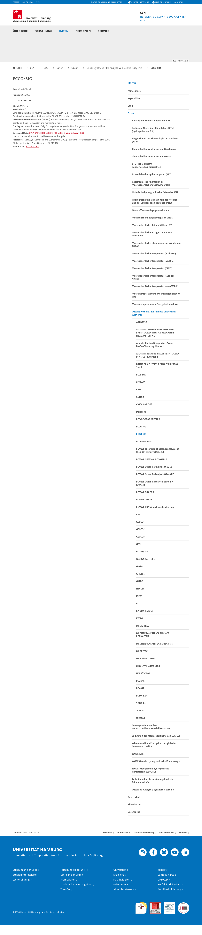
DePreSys (141, 421)
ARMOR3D (141, 332)
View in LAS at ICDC (75, 143)
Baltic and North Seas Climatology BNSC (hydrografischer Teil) (153, 140)
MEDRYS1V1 (142, 661)
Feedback (107, 842)
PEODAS (140, 690)
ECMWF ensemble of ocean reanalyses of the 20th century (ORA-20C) (157, 460)
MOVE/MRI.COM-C (146, 668)
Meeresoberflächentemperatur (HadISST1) (154, 263)
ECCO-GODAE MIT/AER (148, 429)
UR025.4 (140, 728)
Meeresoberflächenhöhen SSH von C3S (152, 235)
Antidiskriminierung (169, 899)
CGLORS (140, 407)
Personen (83, 30)
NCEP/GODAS (143, 683)
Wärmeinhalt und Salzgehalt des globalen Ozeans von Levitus (154, 755)
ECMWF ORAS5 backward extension (155, 517)
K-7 (137, 613)
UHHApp (163, 889)
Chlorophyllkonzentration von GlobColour (154, 159)
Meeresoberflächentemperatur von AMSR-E (155, 296)
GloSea (140, 576)
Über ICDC (20, 30)
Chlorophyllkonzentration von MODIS (151, 166)
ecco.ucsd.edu (32, 156)
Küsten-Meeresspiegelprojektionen (150, 220)
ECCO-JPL (141, 436)
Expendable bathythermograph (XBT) (151, 184)
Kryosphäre (134, 108)
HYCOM (140, 598)
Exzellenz (118, 885)
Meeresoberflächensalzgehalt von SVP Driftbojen (152, 244)
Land (130, 115)
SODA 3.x (141, 713)
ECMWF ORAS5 (144, 509)
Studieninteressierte (25, 885)
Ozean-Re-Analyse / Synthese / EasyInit (153, 799)
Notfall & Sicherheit (169, 894)
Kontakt (162, 880)
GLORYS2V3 (142, 561)
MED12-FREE (142, 635)
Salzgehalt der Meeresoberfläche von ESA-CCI (156, 745)
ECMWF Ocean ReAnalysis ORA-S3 (154, 476)
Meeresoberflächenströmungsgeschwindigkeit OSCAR (156, 255)
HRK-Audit (169, 913)
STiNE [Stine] (37, 1)
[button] (108, 2)
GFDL (138, 554)
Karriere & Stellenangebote (76, 894)
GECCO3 (140, 546)
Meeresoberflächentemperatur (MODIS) (153, 271)
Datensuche (134, 822)
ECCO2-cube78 (144, 451)
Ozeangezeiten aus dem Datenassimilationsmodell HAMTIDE (151, 737)
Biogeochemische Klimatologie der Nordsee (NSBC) (155, 150)
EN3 (138, 524)
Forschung (43, 30)
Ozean (131, 123)
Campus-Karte (166, 885)
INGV (139, 606)
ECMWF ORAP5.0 (145, 502)
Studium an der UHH (25, 880)
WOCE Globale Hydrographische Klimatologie (156, 771)
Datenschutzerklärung (143, 842)
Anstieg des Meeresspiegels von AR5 (151, 130)
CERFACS (140, 392)
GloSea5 (140, 583)
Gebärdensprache (140, 1)
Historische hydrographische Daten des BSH (155, 202)
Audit (152, 913)
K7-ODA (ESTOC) (144, 621)
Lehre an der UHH (70, 885)
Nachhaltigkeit (121, 889)
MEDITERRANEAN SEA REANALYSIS (154, 653)
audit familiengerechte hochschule (141, 916)
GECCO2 (140, 539)
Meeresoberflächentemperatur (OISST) (152, 278)
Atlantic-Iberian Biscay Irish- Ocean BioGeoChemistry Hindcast (154, 355)
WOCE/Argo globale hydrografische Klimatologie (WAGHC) (150, 780)
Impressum (122, 842)
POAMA (140, 698)
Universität (119, 880)
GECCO (140, 531)
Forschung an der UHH (73, 880)
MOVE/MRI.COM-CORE (148, 676)
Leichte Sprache (163, 1)
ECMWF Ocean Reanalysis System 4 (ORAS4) (154, 493)
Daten (63, 30)
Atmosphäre (134, 101)
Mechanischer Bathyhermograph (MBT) (152, 227)
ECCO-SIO (141, 444)
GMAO (139, 591)
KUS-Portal (27, 1)
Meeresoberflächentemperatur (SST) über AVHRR (153, 287)
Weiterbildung (21, 889)
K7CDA (139, 628)
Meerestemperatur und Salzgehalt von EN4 (154, 314)
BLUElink (141, 384)
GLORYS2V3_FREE (145, 569)
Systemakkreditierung (183, 913)
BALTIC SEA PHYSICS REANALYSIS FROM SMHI (157, 376)
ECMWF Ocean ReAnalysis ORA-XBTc (155, 484)
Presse (16, 1)
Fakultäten (119, 894)
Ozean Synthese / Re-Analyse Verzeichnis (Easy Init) (154, 323)
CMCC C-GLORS (144, 414)
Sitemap (183, 842)
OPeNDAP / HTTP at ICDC (41, 143)
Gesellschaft (134, 807)
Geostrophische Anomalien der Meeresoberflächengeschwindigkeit (151, 193)
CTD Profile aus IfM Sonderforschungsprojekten (146, 175)
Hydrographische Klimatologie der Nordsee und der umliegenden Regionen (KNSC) (154, 211)
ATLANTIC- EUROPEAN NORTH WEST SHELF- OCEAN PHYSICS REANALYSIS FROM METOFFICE (155, 342)
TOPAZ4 (140, 720)
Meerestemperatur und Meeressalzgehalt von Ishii (156, 305)
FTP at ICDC (59, 143)
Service (103, 30)
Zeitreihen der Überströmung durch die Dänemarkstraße (152, 791)
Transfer (65, 899)
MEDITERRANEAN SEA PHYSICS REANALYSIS (152, 645)
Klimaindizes (135, 814)
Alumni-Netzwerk (123, 899)
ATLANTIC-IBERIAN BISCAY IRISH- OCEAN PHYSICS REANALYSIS (157, 365)
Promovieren (67, 889)
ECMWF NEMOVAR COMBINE (151, 469)
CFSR (138, 399)
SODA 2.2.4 (142, 705)
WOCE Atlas (138, 763)
